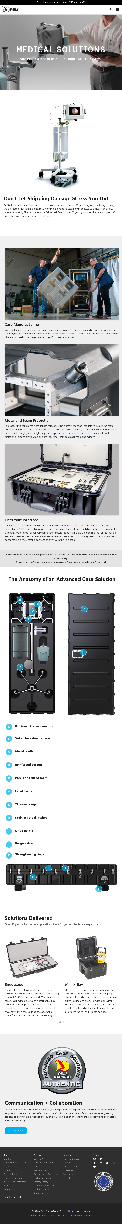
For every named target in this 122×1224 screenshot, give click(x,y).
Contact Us (39, 1159)
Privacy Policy (57, 1215)
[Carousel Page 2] (63, 1022)
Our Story (9, 1159)
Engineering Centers (14, 1178)
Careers (8, 1170)
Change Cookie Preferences (81, 1215)
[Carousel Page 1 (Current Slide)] (60, 1022)
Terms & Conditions (37, 1215)
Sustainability (11, 1185)
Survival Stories (71, 1159)
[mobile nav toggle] (118, 9)
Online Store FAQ (42, 1189)
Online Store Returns (44, 1185)
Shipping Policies (42, 1193)
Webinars (68, 1174)
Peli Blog (67, 1178)
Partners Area (40, 1170)
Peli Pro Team (70, 1166)
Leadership (9, 1189)
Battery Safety (41, 1182)
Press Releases (11, 1174)
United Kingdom (78, 1211)
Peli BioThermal (12, 1197)
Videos (66, 1163)
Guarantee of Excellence (46, 1174)
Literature (68, 1170)
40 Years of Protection (15, 1182)
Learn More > (16, 1131)
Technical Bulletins (43, 1178)
